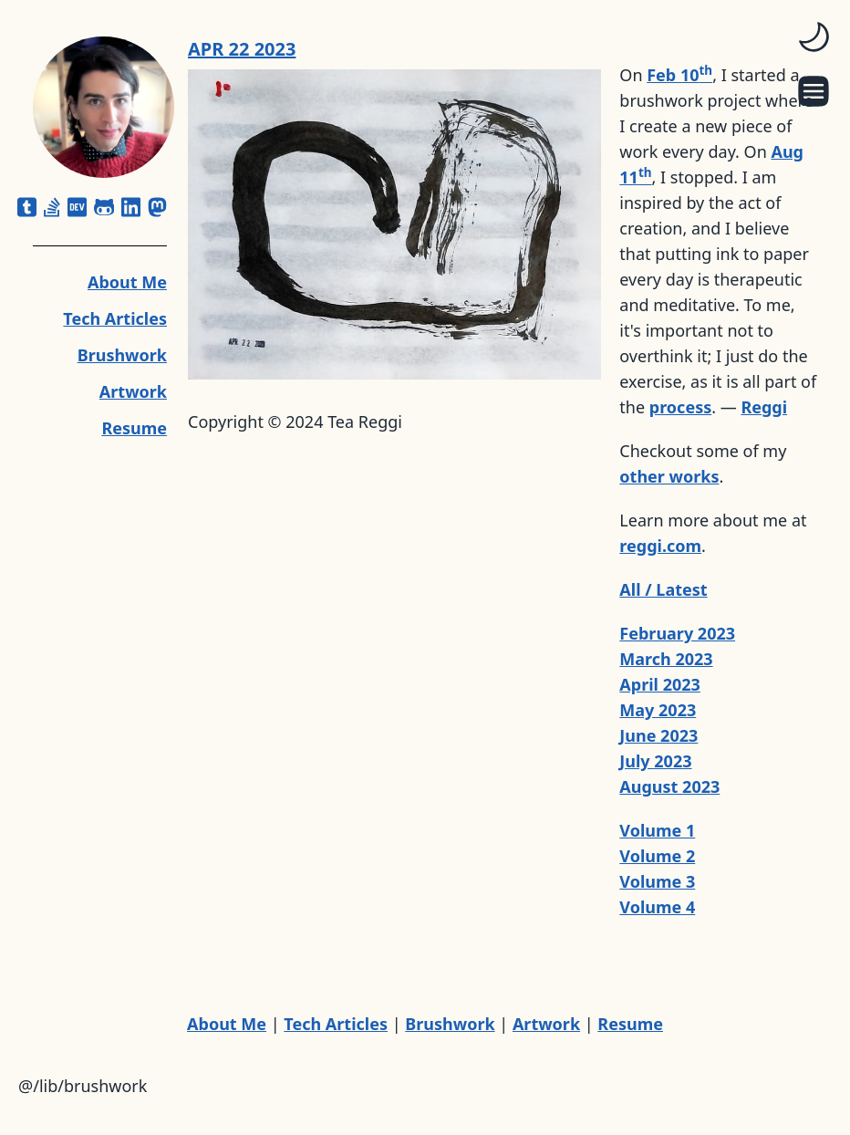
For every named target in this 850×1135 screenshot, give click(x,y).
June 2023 (658, 735)
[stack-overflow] (52, 207)
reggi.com (660, 546)
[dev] (77, 207)
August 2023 (669, 786)
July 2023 (655, 761)
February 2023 (677, 633)
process (680, 407)
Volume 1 (657, 830)
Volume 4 (657, 907)
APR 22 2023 (241, 48)
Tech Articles (115, 318)
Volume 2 (657, 856)
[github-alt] (104, 207)
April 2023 (659, 684)
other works (669, 476)
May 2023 (657, 710)
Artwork (133, 391)
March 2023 (665, 659)
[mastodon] (157, 207)
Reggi (764, 407)
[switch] (813, 36)
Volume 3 (657, 881)
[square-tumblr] (26, 207)
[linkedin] (130, 207)
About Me (127, 282)
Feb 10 (679, 75)
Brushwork (122, 355)
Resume (134, 428)
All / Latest (663, 589)
